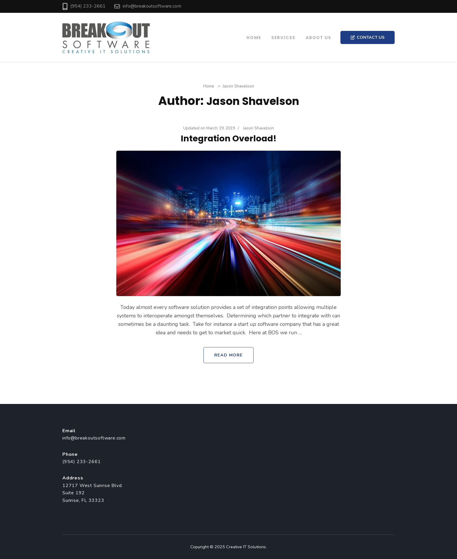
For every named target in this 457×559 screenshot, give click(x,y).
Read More (228, 355)
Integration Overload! (229, 138)
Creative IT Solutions (246, 547)
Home (254, 38)
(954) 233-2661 (88, 6)
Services (283, 38)
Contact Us (367, 37)
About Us (319, 38)
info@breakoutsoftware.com (152, 6)
